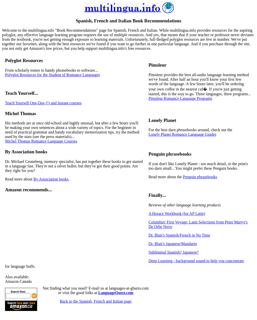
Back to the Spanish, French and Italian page (96, 301)
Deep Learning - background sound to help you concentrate (196, 261)
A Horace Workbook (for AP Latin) (177, 213)
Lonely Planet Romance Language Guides (182, 134)
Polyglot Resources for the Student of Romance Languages (52, 75)
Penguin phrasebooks (200, 177)
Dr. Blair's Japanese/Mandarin (173, 244)
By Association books (51, 179)
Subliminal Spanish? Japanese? (174, 252)
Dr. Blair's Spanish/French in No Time (179, 235)
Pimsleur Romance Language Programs (180, 98)
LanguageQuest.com (115, 293)
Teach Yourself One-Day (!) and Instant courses (43, 103)
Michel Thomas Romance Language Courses (41, 141)
